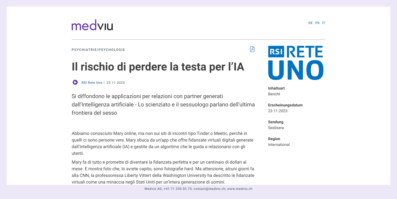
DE (311, 23)
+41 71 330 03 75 (178, 189)
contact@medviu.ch (209, 189)
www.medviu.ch (240, 189)
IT (323, 23)
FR (317, 23)
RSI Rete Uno (92, 83)
